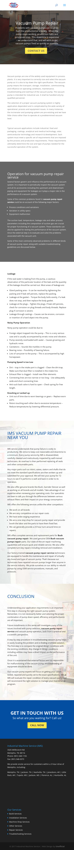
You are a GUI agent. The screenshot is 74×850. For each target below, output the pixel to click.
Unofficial (60, 846)
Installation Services (18, 817)
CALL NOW (37, 725)
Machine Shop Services (19, 822)
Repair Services (16, 830)
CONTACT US (36, 50)
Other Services (15, 826)
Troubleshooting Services (20, 834)
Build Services (15, 813)
